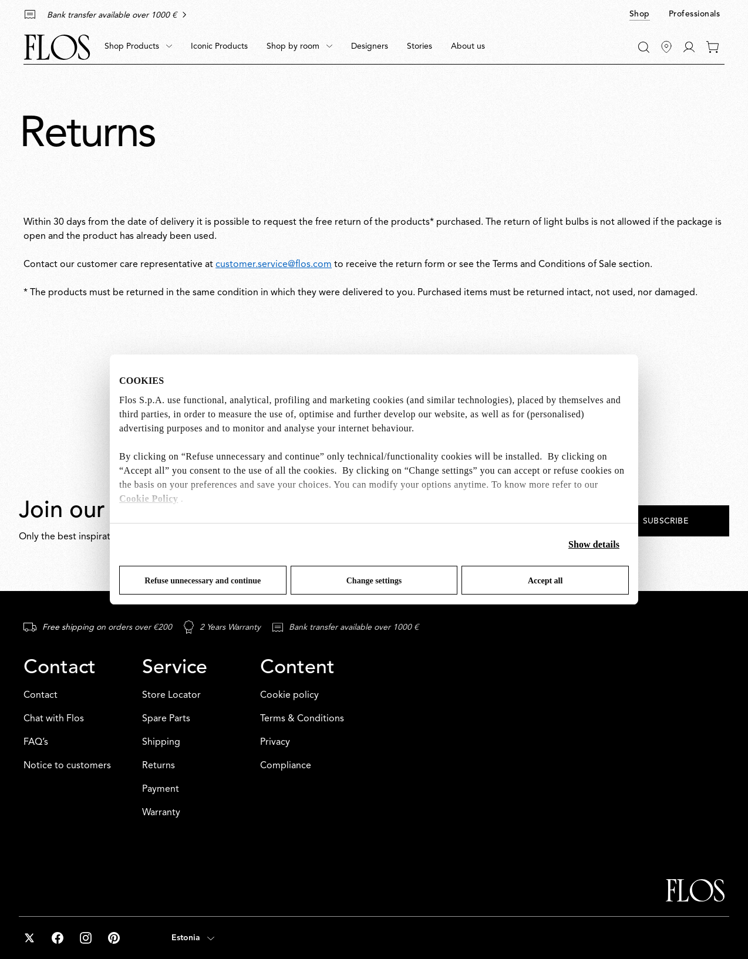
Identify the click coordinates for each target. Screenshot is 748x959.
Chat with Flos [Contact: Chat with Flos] (53, 719)
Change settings (374, 580)
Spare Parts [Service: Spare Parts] (166, 719)
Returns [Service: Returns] (158, 766)
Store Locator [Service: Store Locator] (171, 695)
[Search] (643, 47)
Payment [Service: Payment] (160, 789)
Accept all (545, 580)
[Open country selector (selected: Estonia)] (192, 938)
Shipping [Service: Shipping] (161, 742)
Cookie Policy (148, 499)
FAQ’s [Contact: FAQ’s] (35, 742)
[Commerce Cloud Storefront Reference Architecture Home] (56, 47)
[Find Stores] (666, 47)
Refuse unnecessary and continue (202, 580)
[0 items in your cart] (712, 47)
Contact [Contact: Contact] (40, 695)
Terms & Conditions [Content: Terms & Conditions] (302, 719)
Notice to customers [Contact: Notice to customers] (67, 766)
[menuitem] (138, 47)
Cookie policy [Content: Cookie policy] (289, 695)
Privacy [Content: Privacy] (275, 742)
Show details (593, 544)
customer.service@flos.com (273, 264)
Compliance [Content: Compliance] (285, 766)
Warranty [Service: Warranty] (161, 813)
